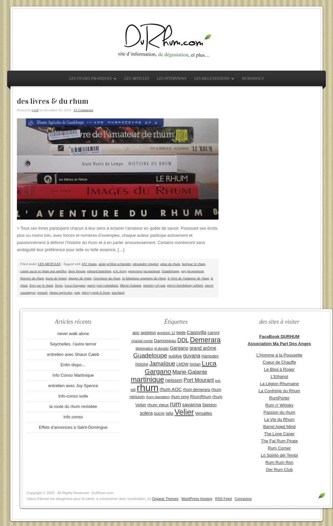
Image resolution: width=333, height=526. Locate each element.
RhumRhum (200, 397)
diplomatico (144, 348)
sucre (159, 413)
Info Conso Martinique (73, 375)
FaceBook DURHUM (279, 336)
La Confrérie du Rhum (279, 390)
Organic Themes (165, 499)
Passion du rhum (279, 412)
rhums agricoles (60, 292)
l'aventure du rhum (106, 278)
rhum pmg (180, 397)
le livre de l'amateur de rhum (188, 278)
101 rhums (89, 264)
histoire (141, 364)
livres (59, 285)
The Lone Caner (279, 433)
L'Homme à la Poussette (279, 355)
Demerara (205, 340)
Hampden (210, 356)
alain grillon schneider (115, 264)
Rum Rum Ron (279, 462)
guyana (191, 355)
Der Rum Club (279, 469)
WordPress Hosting (196, 499)
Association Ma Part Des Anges (279, 343)
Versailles (203, 413)
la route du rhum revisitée (73, 406)
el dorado (161, 348)
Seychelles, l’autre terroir (73, 344)
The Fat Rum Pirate (279, 440)
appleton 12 (166, 333)
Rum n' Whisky (279, 405)
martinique (147, 379)
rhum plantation (157, 397)
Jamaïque (162, 363)
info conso (73, 416)
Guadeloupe (170, 271)
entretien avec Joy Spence (73, 385)
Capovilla (196, 332)
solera (146, 413)
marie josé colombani (102, 285)
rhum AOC (171, 389)
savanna (191, 404)
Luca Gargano (75, 285)
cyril (35, 110)
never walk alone (73, 333)
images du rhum (80, 278)
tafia (169, 413)
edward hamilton (99, 271)
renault (42, 292)
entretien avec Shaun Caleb (73, 354)
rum (77, 292)
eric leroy (119, 271)
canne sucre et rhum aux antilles (43, 271)
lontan (195, 364)
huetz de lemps (56, 278)
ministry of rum (154, 285)
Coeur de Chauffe (279, 362)
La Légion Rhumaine (279, 383)
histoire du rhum (32, 278)
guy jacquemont (192, 271)
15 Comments (83, 110)
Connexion (243, 499)
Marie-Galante (130, 285)
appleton (148, 332)
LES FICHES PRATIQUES (91, 79)
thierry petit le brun (96, 292)
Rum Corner (279, 448)
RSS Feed (223, 499)
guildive (175, 356)
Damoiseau (165, 340)
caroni (213, 332)
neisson (173, 380)
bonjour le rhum (193, 264)
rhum (148, 387)
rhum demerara (196, 389)
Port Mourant (199, 380)
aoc (136, 332)
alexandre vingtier (145, 264)
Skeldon (209, 405)
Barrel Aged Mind (279, 426)
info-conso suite (73, 396)
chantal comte (142, 341)
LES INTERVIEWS (171, 78)
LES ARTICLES (136, 78)
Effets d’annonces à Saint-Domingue (73, 427)
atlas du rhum (170, 264)
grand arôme (203, 348)
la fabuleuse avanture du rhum (144, 278)
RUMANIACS (253, 78)
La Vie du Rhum (279, 419)
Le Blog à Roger (279, 369)
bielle (181, 332)
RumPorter (279, 398)
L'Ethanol (279, 376)
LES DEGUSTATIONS (212, 79)
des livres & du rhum (52, 101)
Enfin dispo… (73, 364)
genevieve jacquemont (144, 271)
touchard (118, 292)
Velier (184, 412)
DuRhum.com (166, 40)
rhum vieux (158, 404)
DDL (183, 340)
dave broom (76, 271)
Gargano (179, 348)
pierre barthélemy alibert (185, 285)
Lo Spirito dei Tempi (279, 455)
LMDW (182, 364)
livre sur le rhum (41, 285)
